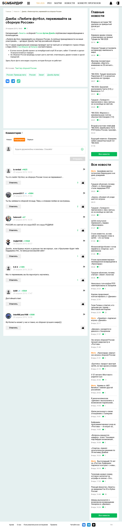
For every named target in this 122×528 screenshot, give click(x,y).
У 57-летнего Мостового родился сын (101, 376)
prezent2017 (18, 193)
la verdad (17, 169)
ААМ (15, 291)
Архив (11, 525)
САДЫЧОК (17, 241)
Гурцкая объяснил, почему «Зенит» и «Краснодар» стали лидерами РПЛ (103, 186)
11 (106, 380)
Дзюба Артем (53, 75)
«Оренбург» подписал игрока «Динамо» (103, 319)
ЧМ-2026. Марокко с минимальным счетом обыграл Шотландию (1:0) (102, 115)
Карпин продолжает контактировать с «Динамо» (103, 295)
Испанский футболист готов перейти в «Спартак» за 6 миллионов (103, 249)
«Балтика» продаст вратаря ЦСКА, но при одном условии (103, 365)
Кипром (34, 47)
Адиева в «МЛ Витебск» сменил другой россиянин (102, 388)
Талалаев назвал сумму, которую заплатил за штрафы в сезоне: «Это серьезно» (102, 476)
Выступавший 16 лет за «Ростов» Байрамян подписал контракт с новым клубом (103, 463)
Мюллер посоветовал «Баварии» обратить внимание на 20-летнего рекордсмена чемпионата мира (102, 63)
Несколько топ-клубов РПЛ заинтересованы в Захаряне (103, 285)
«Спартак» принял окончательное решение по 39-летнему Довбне (103, 450)
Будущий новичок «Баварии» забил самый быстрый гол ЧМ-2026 (104, 141)
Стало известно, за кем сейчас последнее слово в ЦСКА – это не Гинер (102, 236)
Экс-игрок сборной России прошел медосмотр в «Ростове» (102, 342)
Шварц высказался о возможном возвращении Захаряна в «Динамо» (102, 502)
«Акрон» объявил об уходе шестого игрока (102, 198)
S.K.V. (15, 267)
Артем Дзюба (49, 33)
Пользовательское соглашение (36, 525)
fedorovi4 (17, 217)
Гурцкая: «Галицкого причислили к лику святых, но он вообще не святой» (103, 102)
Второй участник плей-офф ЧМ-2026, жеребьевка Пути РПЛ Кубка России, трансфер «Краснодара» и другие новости (104, 128)
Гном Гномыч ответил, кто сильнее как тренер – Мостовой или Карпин (102, 307)
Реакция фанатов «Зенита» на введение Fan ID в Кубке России (103, 489)
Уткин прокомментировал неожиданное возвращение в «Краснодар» (104, 262)
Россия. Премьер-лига (16, 75)
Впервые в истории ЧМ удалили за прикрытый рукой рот (101, 24)
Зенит (41, 75)
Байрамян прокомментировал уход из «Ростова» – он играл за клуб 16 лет (103, 424)
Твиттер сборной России (26, 68)
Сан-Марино (23, 47)
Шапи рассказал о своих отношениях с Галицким (102, 412)
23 (106, 312)
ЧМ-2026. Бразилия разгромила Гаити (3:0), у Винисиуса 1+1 (102, 89)
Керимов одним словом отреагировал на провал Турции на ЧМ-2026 (102, 37)
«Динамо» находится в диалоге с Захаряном (101, 330)
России (39, 33)
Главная (8, 11)
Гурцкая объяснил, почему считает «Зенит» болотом (103, 274)
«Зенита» (22, 33)
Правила (53, 525)
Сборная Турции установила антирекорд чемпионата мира (103, 50)
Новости (16, 11)
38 (106, 494)
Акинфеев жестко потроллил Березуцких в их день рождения (103, 173)
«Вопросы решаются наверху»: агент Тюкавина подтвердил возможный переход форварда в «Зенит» (104, 437)
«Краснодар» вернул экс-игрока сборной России (103, 354)
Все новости (104, 154)
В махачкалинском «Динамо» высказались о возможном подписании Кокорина (102, 400)
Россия (32, 75)
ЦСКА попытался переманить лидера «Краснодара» (100, 223)
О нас (19, 525)
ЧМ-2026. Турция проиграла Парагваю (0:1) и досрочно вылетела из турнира (103, 76)
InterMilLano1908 (20, 315)
